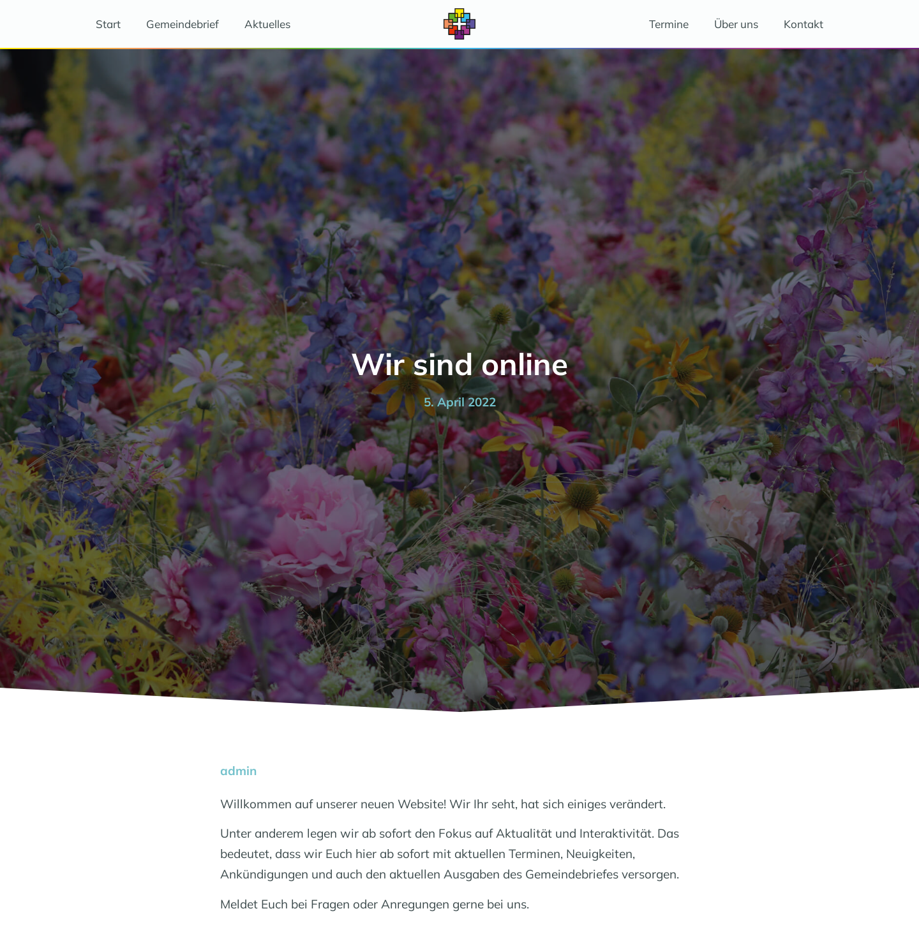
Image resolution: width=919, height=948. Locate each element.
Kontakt (803, 24)
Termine (669, 24)
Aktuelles (267, 24)
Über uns (736, 24)
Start (108, 24)
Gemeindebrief (182, 24)
